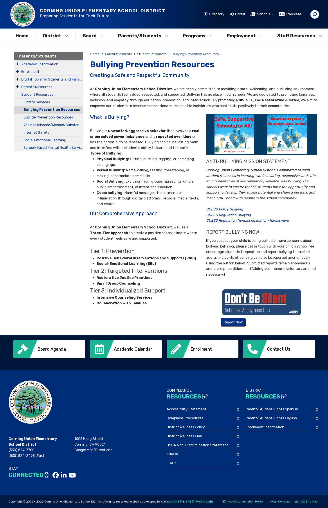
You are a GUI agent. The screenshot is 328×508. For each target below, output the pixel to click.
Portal (240, 14)
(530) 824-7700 (21, 449)
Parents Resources (36, 87)
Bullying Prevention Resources (51, 110)
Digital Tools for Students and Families (52, 79)
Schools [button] (264, 14)
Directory (216, 14)
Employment (245, 35)
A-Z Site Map (306, 501)
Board (93, 35)
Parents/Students (143, 35)
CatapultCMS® (171, 501)
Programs (198, 35)
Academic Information (39, 64)
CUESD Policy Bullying (224, 209)
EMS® (190, 501)
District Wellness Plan (184, 436)
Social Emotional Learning (44, 140)
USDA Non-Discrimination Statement (197, 445)
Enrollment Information (265, 427)
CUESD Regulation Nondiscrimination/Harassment (247, 220)
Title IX (172, 454)
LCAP (171, 463)
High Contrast (281, 501)
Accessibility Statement (186, 409)
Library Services (36, 102)
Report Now (233, 322)
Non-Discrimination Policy (242, 501)
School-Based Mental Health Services (53, 147)
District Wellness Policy (186, 427)
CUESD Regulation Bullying (228, 215)
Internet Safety (36, 132)
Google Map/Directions (93, 449)
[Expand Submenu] (18, 63)
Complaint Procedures (185, 418)
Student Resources (37, 94)
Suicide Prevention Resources (48, 117)
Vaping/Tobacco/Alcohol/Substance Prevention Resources (53, 125)
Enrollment (30, 72)
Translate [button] (294, 14)
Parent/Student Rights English (271, 418)
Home (22, 35)
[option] (49, 349)
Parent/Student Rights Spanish (272, 409)
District (55, 35)
